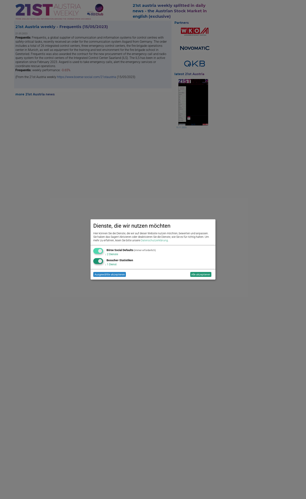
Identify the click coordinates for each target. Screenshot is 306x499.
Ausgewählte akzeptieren (109, 274)
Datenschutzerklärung (154, 240)
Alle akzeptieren (200, 274)
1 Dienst (111, 264)
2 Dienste (111, 254)
